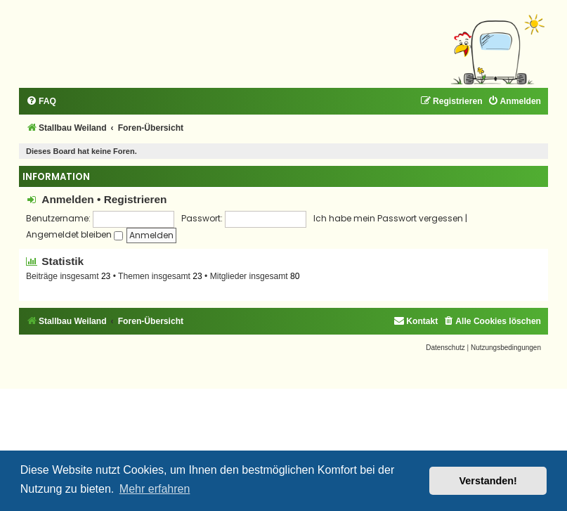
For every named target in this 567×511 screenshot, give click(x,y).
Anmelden (67, 199)
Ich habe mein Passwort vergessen (388, 218)
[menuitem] (41, 101)
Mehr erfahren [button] (154, 489)
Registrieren (135, 199)
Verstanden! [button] (488, 480)
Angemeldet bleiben (74, 234)
